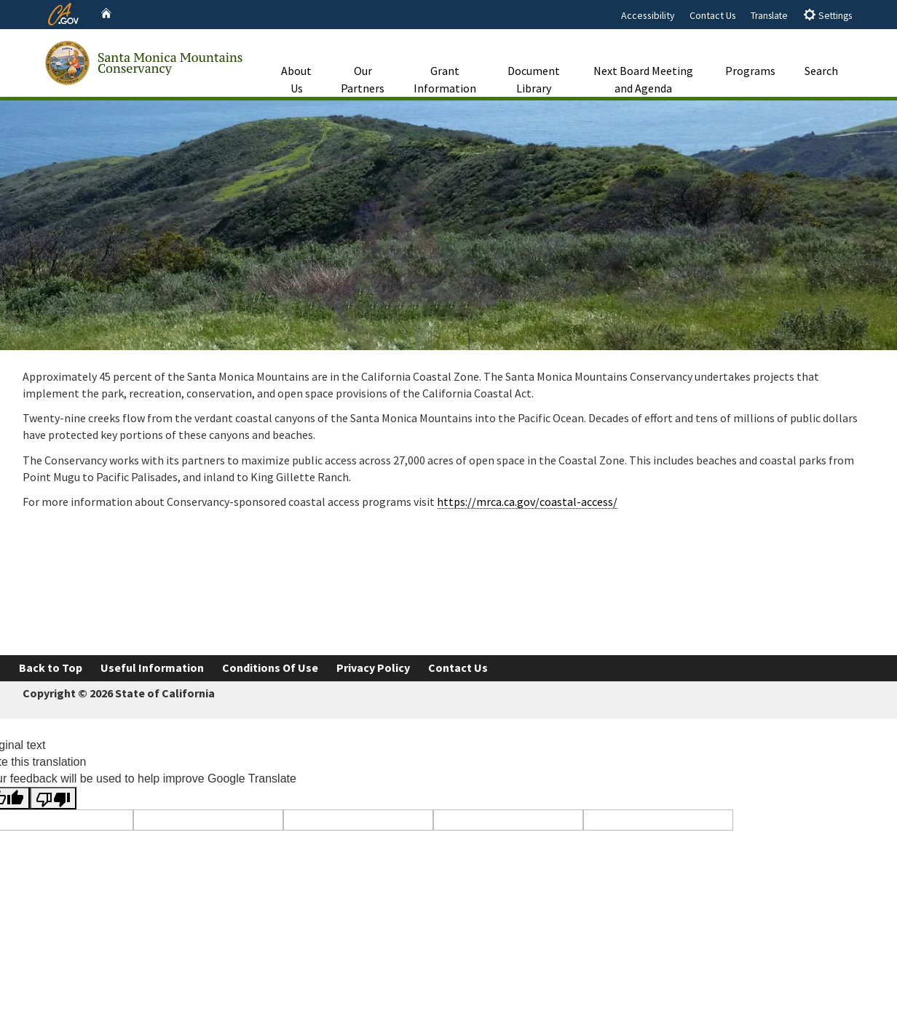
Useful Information (152, 667)
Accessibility (648, 15)
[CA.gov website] (63, 12)
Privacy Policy (373, 667)
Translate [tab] (769, 15)
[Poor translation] (53, 798)
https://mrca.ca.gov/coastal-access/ (527, 501)
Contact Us (712, 15)
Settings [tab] (827, 15)
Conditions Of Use (270, 667)
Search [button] (821, 53)
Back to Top (50, 667)
